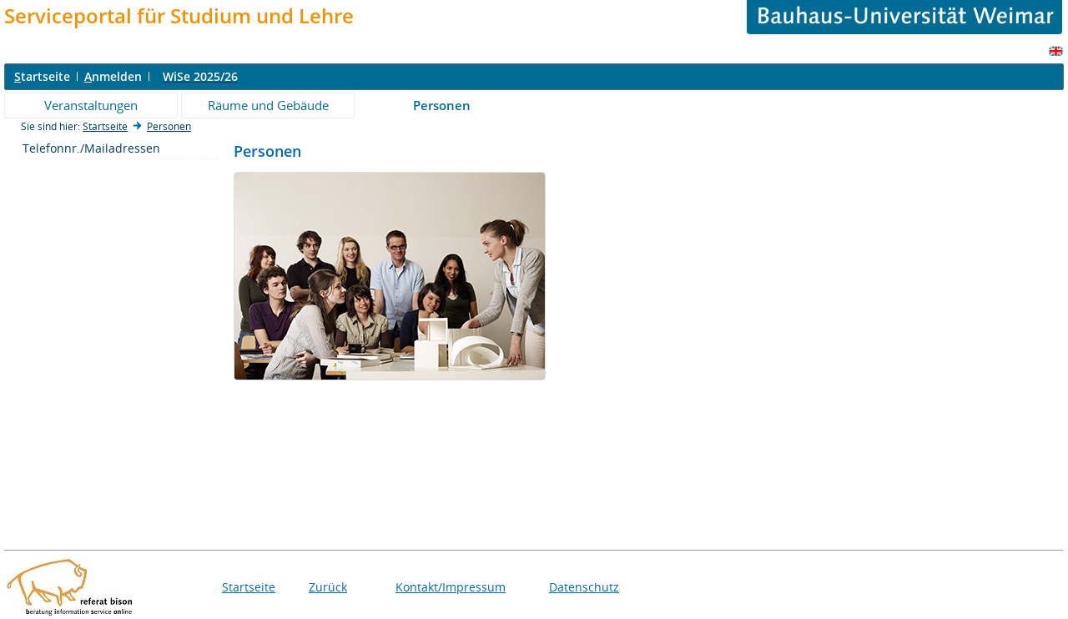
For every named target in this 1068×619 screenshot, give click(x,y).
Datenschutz (584, 587)
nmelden (113, 76)
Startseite (105, 126)
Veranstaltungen (91, 105)
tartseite (42, 76)
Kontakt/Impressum (450, 587)
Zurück (328, 587)
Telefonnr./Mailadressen (91, 148)
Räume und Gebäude (268, 105)
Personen (442, 105)
